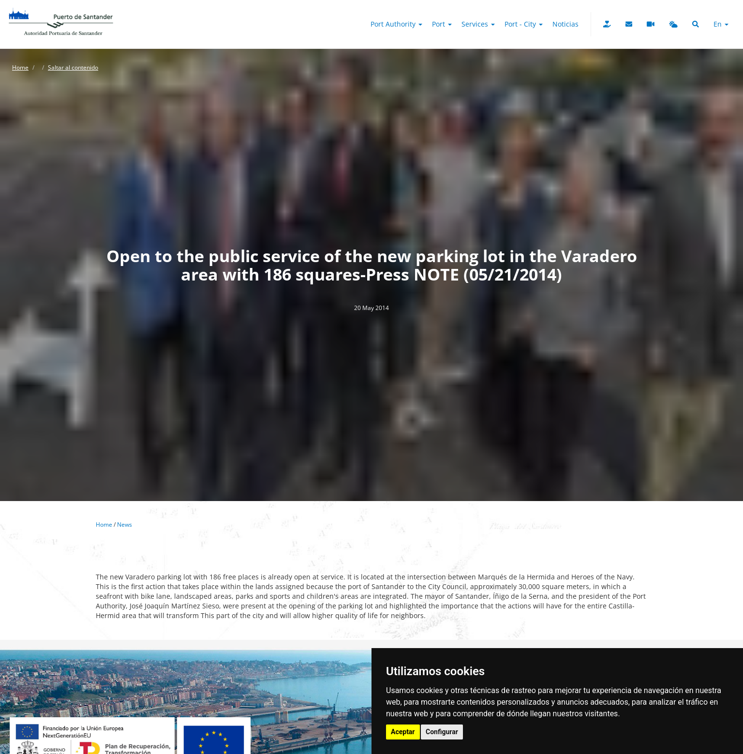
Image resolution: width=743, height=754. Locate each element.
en (720, 24)
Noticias (565, 24)
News (124, 524)
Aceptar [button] (403, 732)
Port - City (524, 24)
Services (478, 24)
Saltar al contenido (73, 67)
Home (20, 67)
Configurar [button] (442, 732)
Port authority (396, 24)
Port (442, 24)
